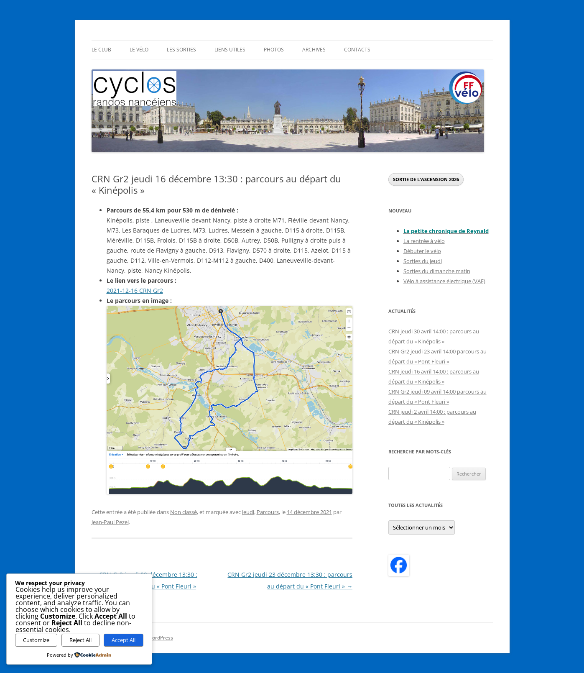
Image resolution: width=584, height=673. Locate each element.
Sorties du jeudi (422, 261)
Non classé (183, 512)
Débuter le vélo (422, 251)
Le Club (101, 49)
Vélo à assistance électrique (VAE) (444, 281)
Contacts (357, 49)
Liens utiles (229, 49)
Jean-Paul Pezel (110, 522)
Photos (274, 49)
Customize (36, 640)
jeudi (248, 512)
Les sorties (181, 49)
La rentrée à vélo (424, 241)
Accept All (123, 640)
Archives (314, 49)
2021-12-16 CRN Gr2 (135, 290)
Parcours (268, 512)
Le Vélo (139, 49)
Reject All (80, 640)
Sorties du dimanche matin (436, 271)
